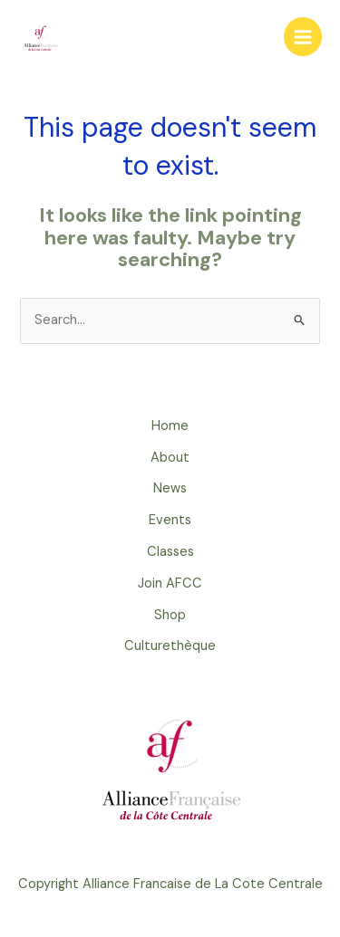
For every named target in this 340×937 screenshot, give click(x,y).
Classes (170, 551)
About (170, 457)
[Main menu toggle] (303, 36)
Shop (170, 615)
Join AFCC (170, 583)
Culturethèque (170, 646)
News (170, 488)
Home (170, 426)
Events (170, 520)
